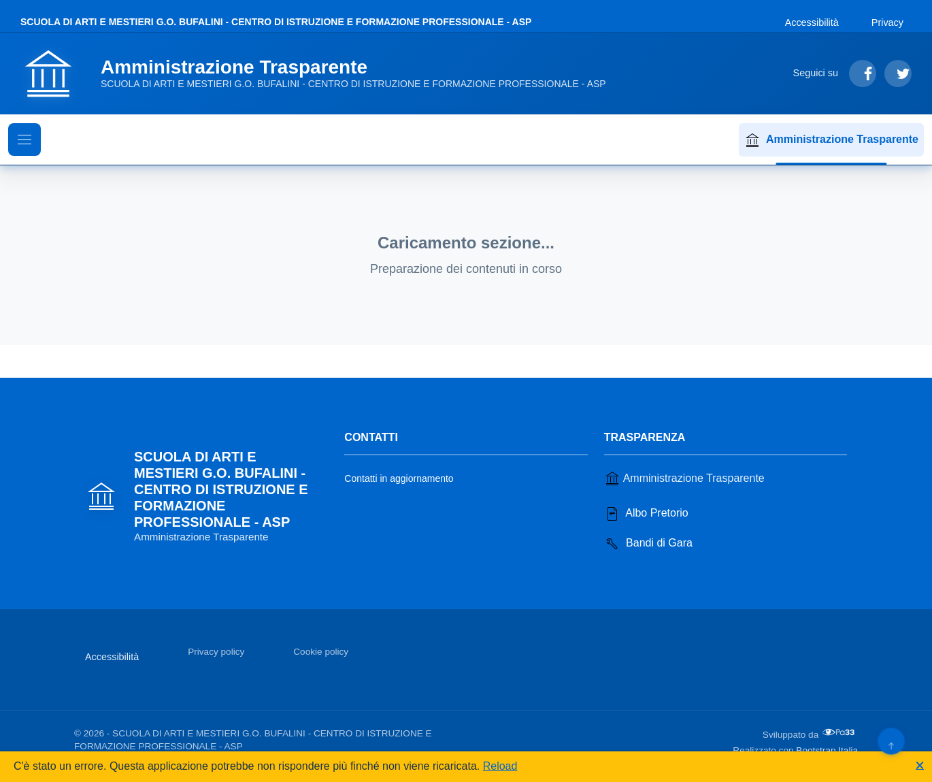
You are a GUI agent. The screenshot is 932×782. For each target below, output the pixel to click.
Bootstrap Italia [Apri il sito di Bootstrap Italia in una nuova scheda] (827, 750)
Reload (500, 766)
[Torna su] (891, 741)
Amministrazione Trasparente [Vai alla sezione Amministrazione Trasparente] (684, 478)
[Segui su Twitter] (898, 73)
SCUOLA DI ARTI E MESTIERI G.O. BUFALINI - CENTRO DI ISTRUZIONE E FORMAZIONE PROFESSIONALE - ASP (275, 21)
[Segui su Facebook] (862, 73)
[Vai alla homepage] (321, 73)
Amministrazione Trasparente (831, 140)
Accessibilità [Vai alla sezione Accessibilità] (812, 22)
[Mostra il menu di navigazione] (24, 139)
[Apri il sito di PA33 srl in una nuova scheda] (839, 732)
